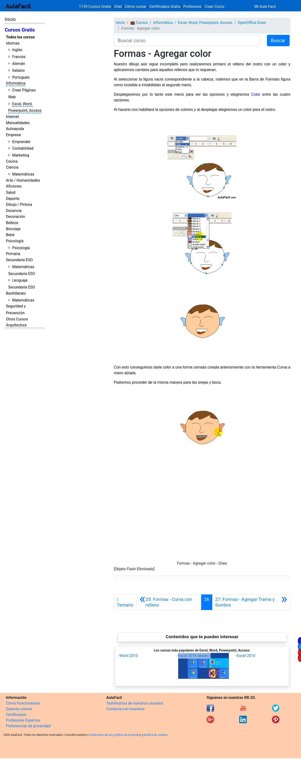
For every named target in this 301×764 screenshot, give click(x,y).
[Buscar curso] (187, 40)
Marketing (20, 155)
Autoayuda (15, 128)
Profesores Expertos (23, 720)
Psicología (14, 241)
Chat (118, 6)
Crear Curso (214, 6)
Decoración (15, 216)
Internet (12, 116)
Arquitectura (16, 325)
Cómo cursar (135, 6)
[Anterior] (168, 602)
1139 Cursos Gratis (95, 6)
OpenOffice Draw (252, 22)
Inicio (10, 19)
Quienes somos (19, 709)
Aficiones (14, 186)
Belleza (12, 222)
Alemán (18, 63)
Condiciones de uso (100, 735)
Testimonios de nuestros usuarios (134, 703)
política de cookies (156, 735)
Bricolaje (13, 229)
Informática (15, 83)
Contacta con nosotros (125, 709)
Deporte (12, 198)
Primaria (13, 254)
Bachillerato (16, 293)
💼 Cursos (139, 22)
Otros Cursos (17, 319)
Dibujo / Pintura (19, 204)
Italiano (18, 70)
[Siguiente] (251, 602)
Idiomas (12, 43)
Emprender (21, 141)
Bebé (10, 235)
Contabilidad (22, 148)
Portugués (21, 77)
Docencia (14, 210)
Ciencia (12, 167)
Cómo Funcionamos (23, 703)
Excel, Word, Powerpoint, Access (205, 22)
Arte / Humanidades (23, 180)
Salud (10, 192)
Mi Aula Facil (265, 6)
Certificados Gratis (164, 6)
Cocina (12, 161)
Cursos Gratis (20, 30)
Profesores (192, 6)
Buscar (278, 40)
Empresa (13, 135)
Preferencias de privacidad (28, 726)
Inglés (17, 50)
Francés (18, 56)
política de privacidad (127, 735)
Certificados (16, 714)
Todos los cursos (20, 37)
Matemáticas (23, 174)
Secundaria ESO (19, 260)
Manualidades (18, 123)
